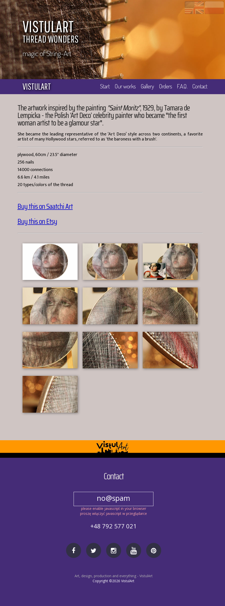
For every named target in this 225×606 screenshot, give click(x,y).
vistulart (37, 86)
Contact (199, 86)
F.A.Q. (182, 86)
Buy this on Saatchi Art (45, 206)
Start (104, 86)
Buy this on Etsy (37, 221)
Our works (124, 86)
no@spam (113, 498)
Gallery (146, 86)
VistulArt (146, 575)
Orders (165, 86)
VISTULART (116, 32)
